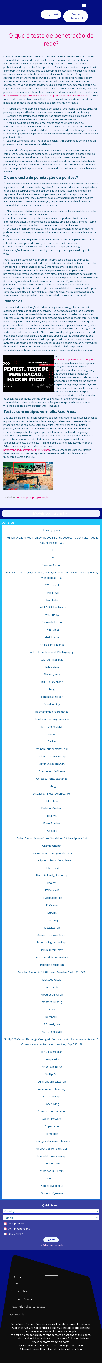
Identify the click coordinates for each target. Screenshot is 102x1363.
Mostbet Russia (51, 979)
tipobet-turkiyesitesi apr (52, 1156)
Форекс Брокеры (52, 1186)
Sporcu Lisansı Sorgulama (55, 860)
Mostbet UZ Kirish (52, 994)
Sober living (52, 1104)
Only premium (14, 1223)
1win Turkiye (52, 615)
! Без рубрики (51, 530)
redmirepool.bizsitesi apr (52, 1081)
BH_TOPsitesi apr (52, 682)
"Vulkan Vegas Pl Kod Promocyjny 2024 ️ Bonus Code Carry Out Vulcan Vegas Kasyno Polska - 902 (52, 540)
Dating (52, 786)
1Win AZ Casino (51, 565)
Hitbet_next (52, 868)
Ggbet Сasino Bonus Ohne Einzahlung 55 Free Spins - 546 (52, 838)
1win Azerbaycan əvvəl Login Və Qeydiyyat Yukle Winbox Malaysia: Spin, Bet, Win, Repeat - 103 (52, 575)
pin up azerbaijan (51, 1052)
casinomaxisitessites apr (52, 756)
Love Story (51, 920)
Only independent (17, 1228)
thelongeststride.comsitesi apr (51, 1141)
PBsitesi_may (52, 1024)
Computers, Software (52, 771)
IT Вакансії (52, 890)
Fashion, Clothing (51, 808)
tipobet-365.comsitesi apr (51, 1148)
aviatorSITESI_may (52, 659)
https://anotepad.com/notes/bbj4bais (75, 359)
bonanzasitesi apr (52, 697)
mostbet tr (51, 987)
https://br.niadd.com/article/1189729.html (26, 449)
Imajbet (51, 883)
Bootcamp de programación (52, 719)
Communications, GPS (52, 764)
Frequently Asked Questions (27, 1306)
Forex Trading (51, 823)
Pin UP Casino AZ (51, 1066)
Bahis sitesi (52, 667)
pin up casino (52, 1059)
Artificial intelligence (52, 644)
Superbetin (52, 1126)
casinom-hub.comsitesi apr (52, 749)
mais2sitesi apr (52, 927)
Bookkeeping (52, 704)
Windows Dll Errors (52, 1171)
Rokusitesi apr (52, 1096)
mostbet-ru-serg (52, 1002)
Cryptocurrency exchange (51, 778)
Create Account (76, 16)
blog (52, 689)
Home (14, 1283)
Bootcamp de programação (32, 497)
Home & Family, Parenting (52, 875)
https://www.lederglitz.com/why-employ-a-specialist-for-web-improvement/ (46, 95)
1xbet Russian (51, 637)
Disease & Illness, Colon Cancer (52, 793)
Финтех (52, 1178)
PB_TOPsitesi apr (51, 1032)
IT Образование (52, 898)
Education (52, 801)
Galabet (52, 831)
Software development (52, 1111)
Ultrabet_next (51, 1163)
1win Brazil (52, 592)
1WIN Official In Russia (52, 607)
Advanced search (51, 1245)
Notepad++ (52, 1017)
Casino (52, 741)
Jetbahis (52, 912)
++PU (51, 550)
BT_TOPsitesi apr (51, 726)
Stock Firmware (51, 1119)
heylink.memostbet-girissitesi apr (51, 853)
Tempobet (51, 1133)
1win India (52, 600)
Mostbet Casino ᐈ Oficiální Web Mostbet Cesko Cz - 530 (52, 972)
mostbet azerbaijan (52, 965)
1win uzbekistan (52, 622)
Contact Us (17, 1314)
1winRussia (52, 630)
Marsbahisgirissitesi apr (52, 942)
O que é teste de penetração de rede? (51, 39)
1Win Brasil (52, 585)
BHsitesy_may (51, 674)
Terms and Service (21, 1299)
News (51, 1009)
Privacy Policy (18, 1291)
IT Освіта (52, 905)
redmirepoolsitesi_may (52, 1089)
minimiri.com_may (52, 950)
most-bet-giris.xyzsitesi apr (51, 957)
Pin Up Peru (52, 1074)
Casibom (52, 734)
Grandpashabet (51, 845)
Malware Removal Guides (52, 935)
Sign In (51, 14)
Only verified (13, 1234)
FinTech (52, 816)
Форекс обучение (52, 1193)
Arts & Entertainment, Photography (51, 652)
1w (52, 557)
